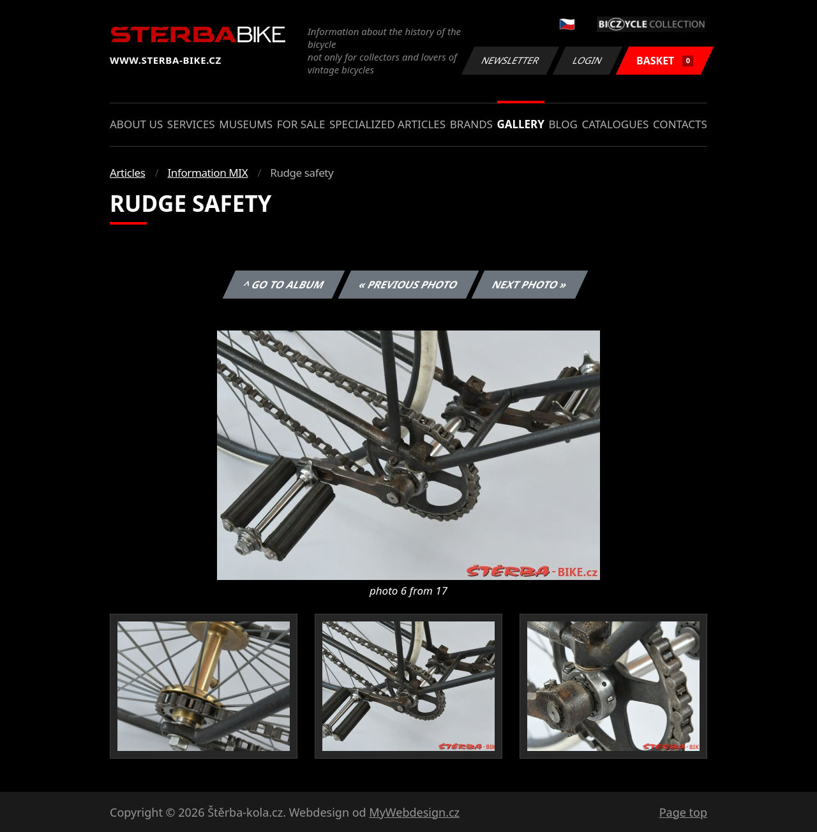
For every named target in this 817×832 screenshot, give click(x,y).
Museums (246, 124)
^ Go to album (283, 285)
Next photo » (530, 285)
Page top (683, 812)
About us (136, 124)
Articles (127, 172)
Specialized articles (387, 124)
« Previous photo (408, 285)
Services (191, 124)
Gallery (520, 124)
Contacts (680, 124)
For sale (301, 124)
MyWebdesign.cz (414, 812)
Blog (563, 124)
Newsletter (510, 60)
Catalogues (614, 124)
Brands (471, 124)
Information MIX (207, 172)
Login (588, 60)
